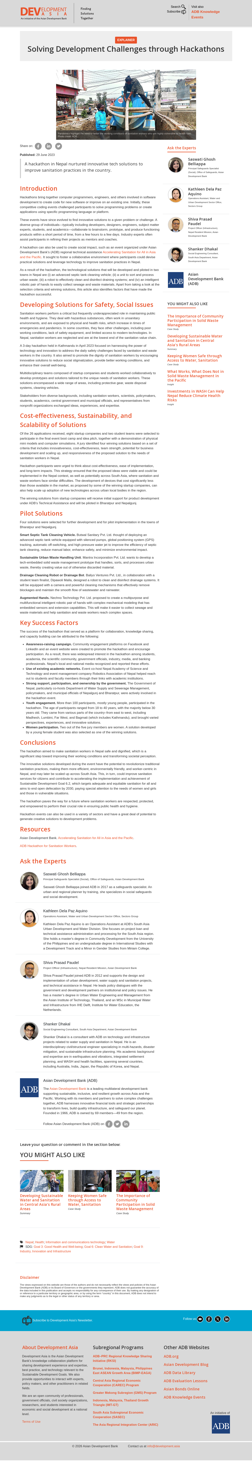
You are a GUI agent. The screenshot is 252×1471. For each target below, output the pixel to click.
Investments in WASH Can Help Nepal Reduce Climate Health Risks (195, 406)
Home (25, 31)
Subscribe (176, 11)
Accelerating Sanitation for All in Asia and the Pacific (95, 848)
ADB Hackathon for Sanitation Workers (48, 856)
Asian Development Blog (186, 1375)
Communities (189, 31)
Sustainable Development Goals (122, 31)
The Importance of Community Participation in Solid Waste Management (135, 1213)
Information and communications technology (75, 1252)
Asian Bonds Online (182, 1399)
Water (111, 1252)
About (40, 31)
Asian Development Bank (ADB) (70, 1091)
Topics (56, 31)
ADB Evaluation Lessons (185, 1391)
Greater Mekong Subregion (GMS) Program (125, 1403)
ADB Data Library (179, 1383)
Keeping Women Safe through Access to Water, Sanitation (87, 1211)
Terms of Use (31, 1432)
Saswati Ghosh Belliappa (64, 885)
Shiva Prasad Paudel (61, 973)
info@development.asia (163, 1456)
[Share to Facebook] (38, 156)
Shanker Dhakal (56, 1035)
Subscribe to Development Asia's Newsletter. (57, 1331)
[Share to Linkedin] (48, 156)
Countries (80, 31)
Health (39, 1252)
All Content (164, 31)
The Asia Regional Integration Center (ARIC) (125, 1435)
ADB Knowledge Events (184, 1407)
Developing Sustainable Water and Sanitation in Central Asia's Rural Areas (41, 1213)
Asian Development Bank (67, 1099)
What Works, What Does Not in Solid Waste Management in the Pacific (195, 386)
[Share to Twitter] (58, 156)
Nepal (29, 1252)
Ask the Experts (43, 872)
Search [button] (178, 6)
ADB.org (171, 1366)
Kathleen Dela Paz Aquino (65, 921)
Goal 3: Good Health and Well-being (58, 1257)
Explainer (126, 50)
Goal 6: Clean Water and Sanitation (108, 1257)
